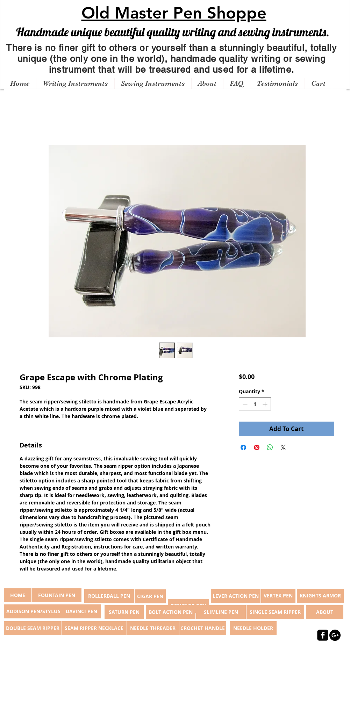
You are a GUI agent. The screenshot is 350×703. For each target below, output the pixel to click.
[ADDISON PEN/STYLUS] (33, 611)
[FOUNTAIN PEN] (56, 595)
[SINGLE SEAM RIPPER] (275, 612)
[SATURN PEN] (124, 612)
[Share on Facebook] (243, 447)
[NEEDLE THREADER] (153, 628)
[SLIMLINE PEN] (221, 612)
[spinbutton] (255, 404)
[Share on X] (283, 447)
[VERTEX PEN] (278, 596)
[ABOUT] (324, 612)
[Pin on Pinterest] (256, 447)
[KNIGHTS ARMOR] (320, 596)
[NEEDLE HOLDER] (253, 628)
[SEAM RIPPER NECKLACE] (94, 628)
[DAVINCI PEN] (81, 611)
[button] (75, 83)
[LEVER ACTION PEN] (235, 596)
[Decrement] (244, 404)
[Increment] (265, 404)
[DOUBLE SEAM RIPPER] (33, 628)
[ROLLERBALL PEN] (109, 596)
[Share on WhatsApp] (270, 447)
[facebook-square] (322, 635)
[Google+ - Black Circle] (335, 635)
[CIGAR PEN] (150, 596)
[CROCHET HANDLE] (202, 628)
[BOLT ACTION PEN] (170, 612)
